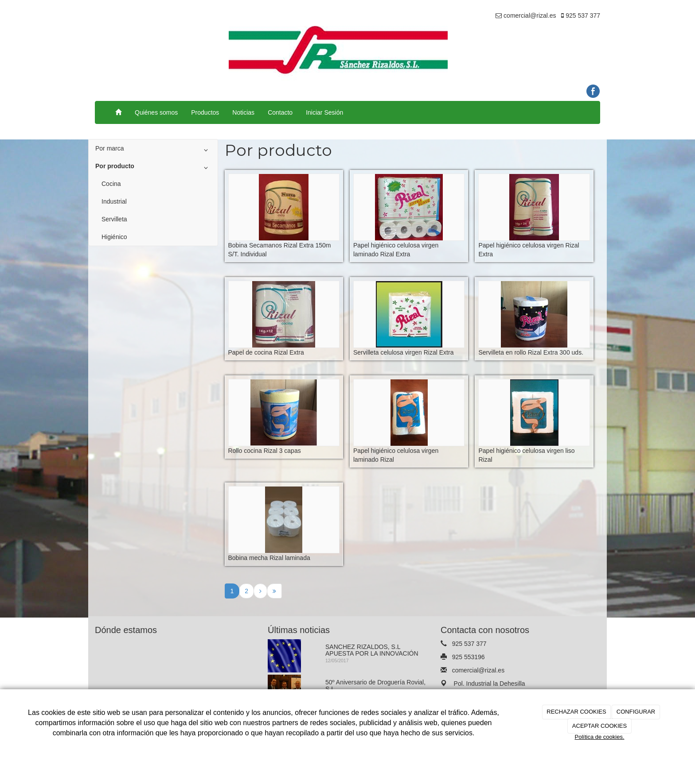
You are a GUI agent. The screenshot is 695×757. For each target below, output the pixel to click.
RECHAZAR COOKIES (576, 711)
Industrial (114, 201)
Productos (205, 112)
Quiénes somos (156, 112)
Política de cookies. (599, 737)
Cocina (111, 183)
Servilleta (114, 219)
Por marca (153, 150)
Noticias (243, 112)
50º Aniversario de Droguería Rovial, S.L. (375, 685)
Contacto (280, 112)
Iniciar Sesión (324, 112)
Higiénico (114, 236)
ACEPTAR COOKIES (599, 725)
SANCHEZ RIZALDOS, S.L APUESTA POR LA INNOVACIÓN (371, 650)
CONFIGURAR (636, 711)
